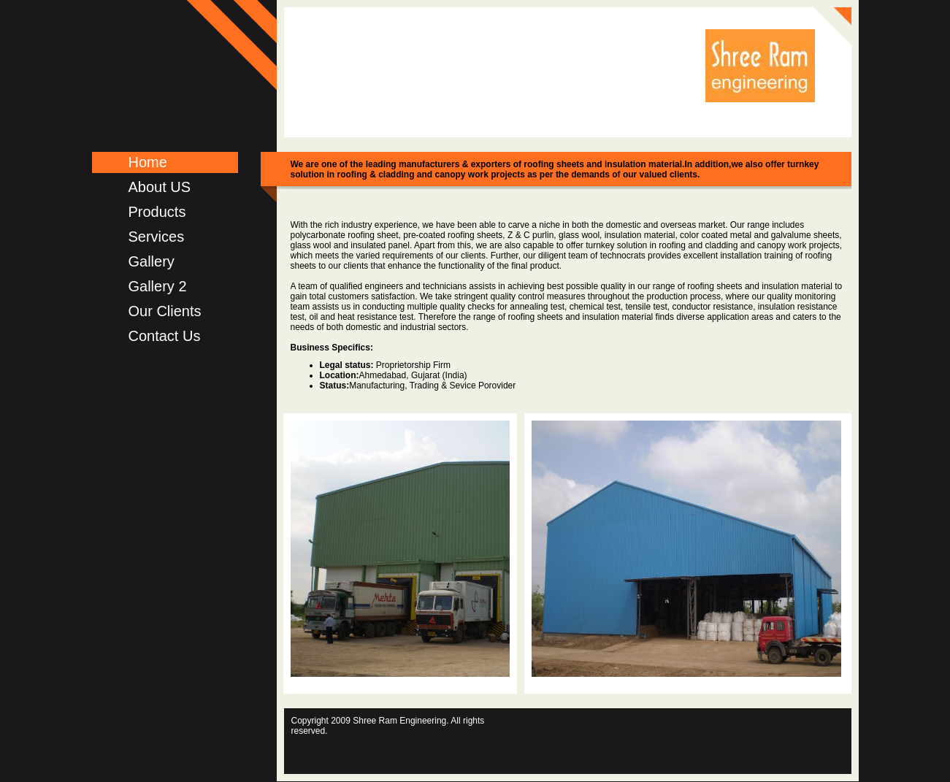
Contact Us (165, 336)
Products (157, 212)
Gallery (152, 261)
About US (160, 187)
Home (148, 162)
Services (157, 237)
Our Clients (165, 311)
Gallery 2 (158, 286)
